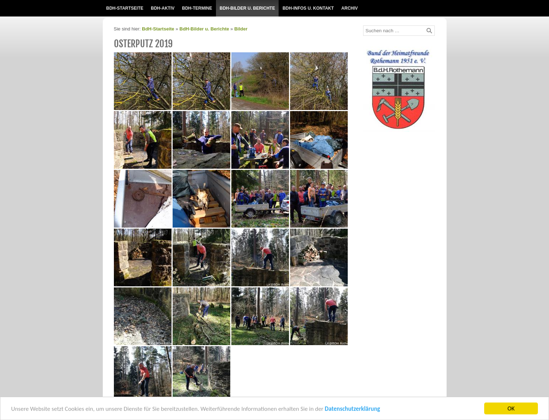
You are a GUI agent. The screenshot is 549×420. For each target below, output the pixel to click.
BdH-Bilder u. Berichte (247, 8)
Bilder (240, 29)
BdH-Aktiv (162, 8)
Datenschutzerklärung (352, 410)
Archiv (349, 8)
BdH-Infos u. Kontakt (308, 8)
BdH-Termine (197, 8)
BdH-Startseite (125, 8)
